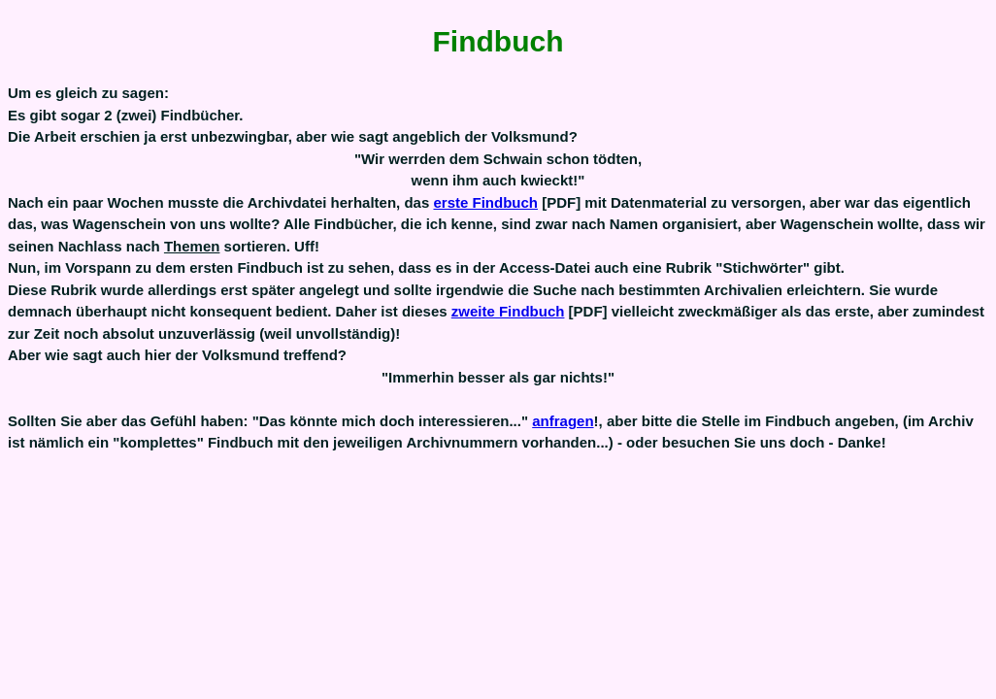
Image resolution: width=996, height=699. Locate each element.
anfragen (562, 421)
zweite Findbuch (508, 311)
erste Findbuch (485, 202)
